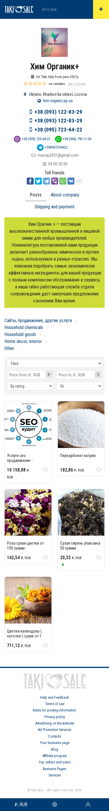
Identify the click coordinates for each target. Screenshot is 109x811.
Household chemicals (23, 327)
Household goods (20, 334)
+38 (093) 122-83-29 (58, 112)
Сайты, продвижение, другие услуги (38, 320)
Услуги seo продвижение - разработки (20, 460)
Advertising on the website (54, 723)
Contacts (54, 736)
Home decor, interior (23, 341)
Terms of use (54, 704)
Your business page (54, 742)
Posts (36, 195)
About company (65, 195)
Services (55, 775)
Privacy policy (54, 717)
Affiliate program (54, 756)
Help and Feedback (54, 697)
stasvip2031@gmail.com (57, 155)
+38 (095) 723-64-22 (58, 129)
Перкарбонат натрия (78, 455)
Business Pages (54, 769)
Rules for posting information (54, 710)
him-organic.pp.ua (58, 100)
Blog (54, 749)
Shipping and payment (54, 206)
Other (9, 348)
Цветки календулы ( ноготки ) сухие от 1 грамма (24, 636)
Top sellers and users (55, 762)
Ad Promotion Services (54, 729)
